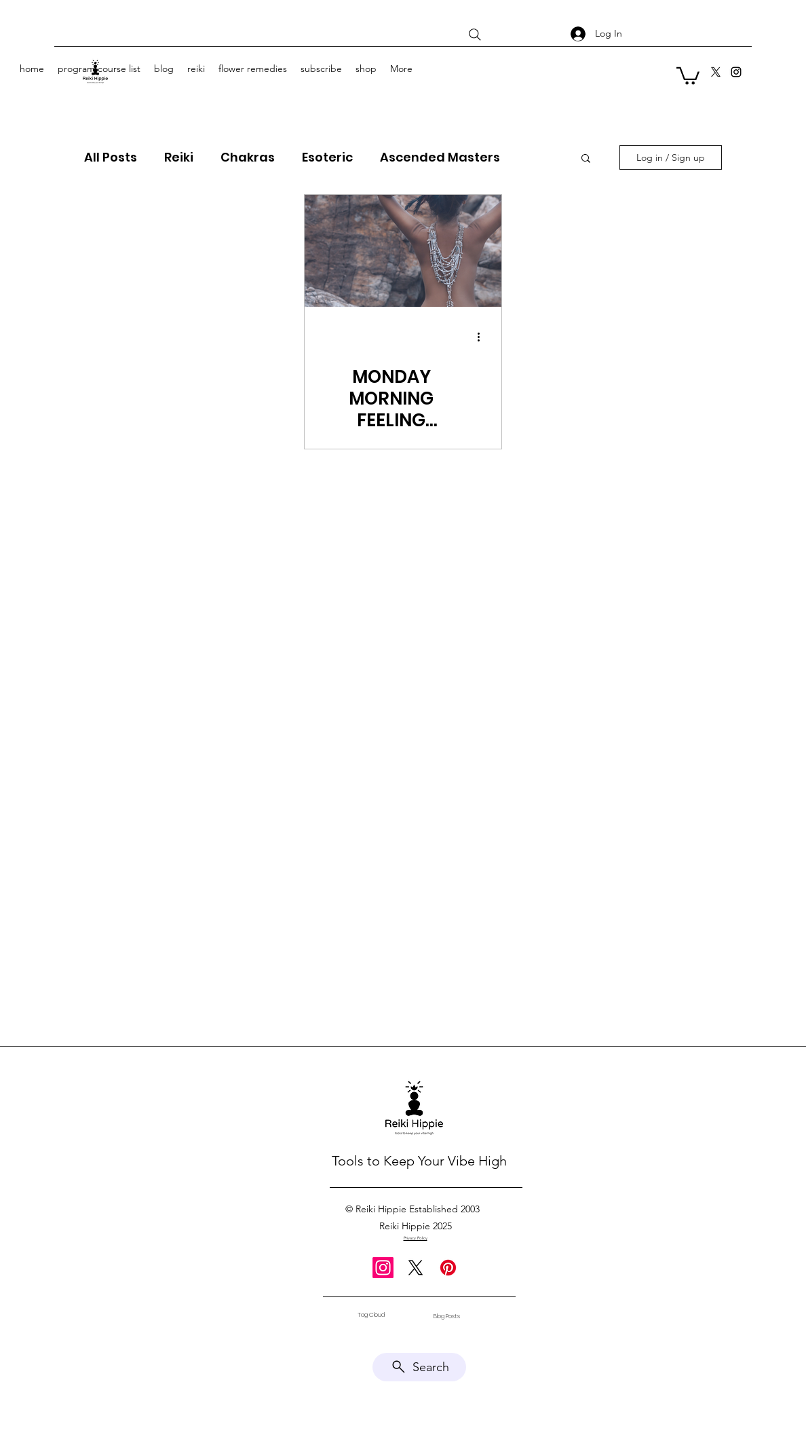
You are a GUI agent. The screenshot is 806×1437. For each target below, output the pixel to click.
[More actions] (483, 337)
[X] (716, 72)
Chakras (247, 157)
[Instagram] (736, 72)
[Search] (475, 34)
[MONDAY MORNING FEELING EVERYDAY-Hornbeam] (403, 251)
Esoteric (327, 157)
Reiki (178, 157)
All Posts (110, 157)
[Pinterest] (448, 1267)
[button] (687, 75)
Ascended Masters (440, 157)
